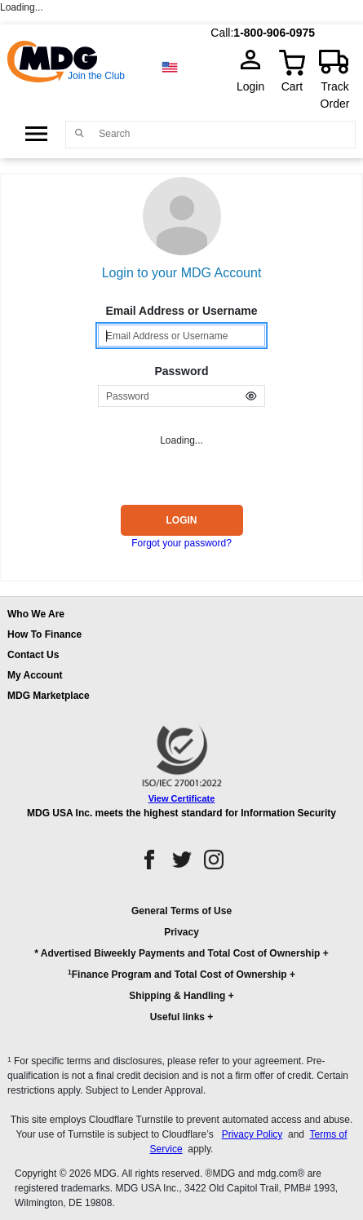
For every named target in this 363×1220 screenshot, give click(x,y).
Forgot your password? (181, 543)
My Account (35, 675)
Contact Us (33, 655)
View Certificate (181, 798)
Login (255, 86)
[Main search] (79, 133)
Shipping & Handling (177, 995)
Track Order (335, 95)
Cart (292, 86)
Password (181, 371)
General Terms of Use (181, 911)
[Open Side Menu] (36, 134)
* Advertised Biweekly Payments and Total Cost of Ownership (177, 953)
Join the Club (96, 76)
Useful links (177, 1017)
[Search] (223, 134)
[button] (181, 971)
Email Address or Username (181, 310)
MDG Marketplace (48, 695)
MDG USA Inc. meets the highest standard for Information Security (181, 813)
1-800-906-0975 (274, 32)
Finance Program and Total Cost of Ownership (177, 974)
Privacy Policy (252, 1134)
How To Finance (44, 634)
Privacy (181, 932)
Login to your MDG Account (182, 273)
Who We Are (35, 614)
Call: (221, 32)
